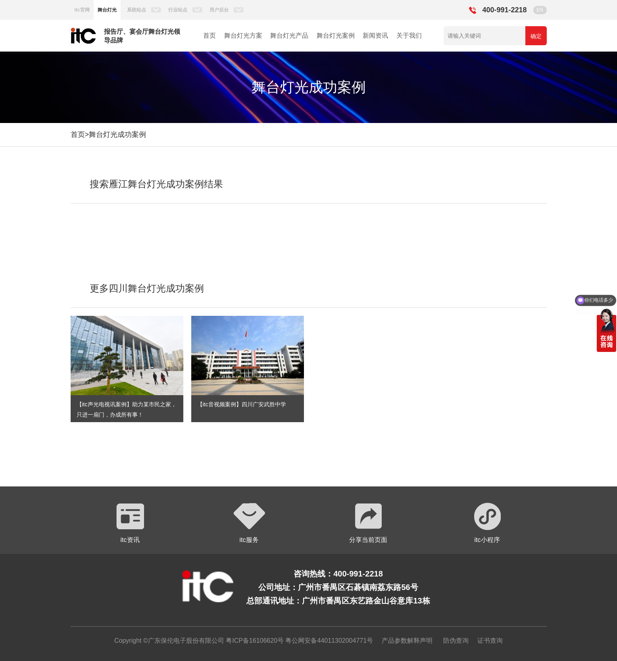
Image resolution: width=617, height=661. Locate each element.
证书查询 (490, 640)
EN (539, 10)
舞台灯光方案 (243, 35)
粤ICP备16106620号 (254, 640)
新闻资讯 (375, 35)
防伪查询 (456, 640)
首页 (209, 35)
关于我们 (409, 35)
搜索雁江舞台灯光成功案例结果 (156, 184)
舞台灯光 (107, 10)
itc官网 (82, 10)
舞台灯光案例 (336, 35)
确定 (536, 36)
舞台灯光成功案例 (117, 134)
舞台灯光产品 (289, 35)
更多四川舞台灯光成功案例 (147, 288)
